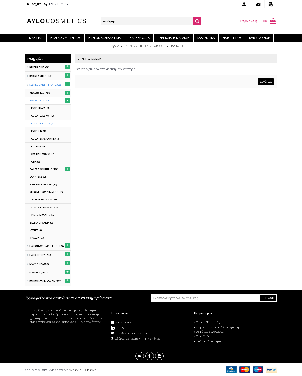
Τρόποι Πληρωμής (207, 322)
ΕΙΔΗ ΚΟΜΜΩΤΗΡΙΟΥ (136, 46)
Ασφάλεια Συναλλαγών (209, 332)
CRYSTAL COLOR (179, 46)
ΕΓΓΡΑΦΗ (268, 298)
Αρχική (116, 46)
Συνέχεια (266, 81)
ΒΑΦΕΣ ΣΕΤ (159, 46)
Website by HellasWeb (82, 370)
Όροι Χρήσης (203, 336)
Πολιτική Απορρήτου (208, 341)
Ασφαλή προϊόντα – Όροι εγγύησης (217, 327)
